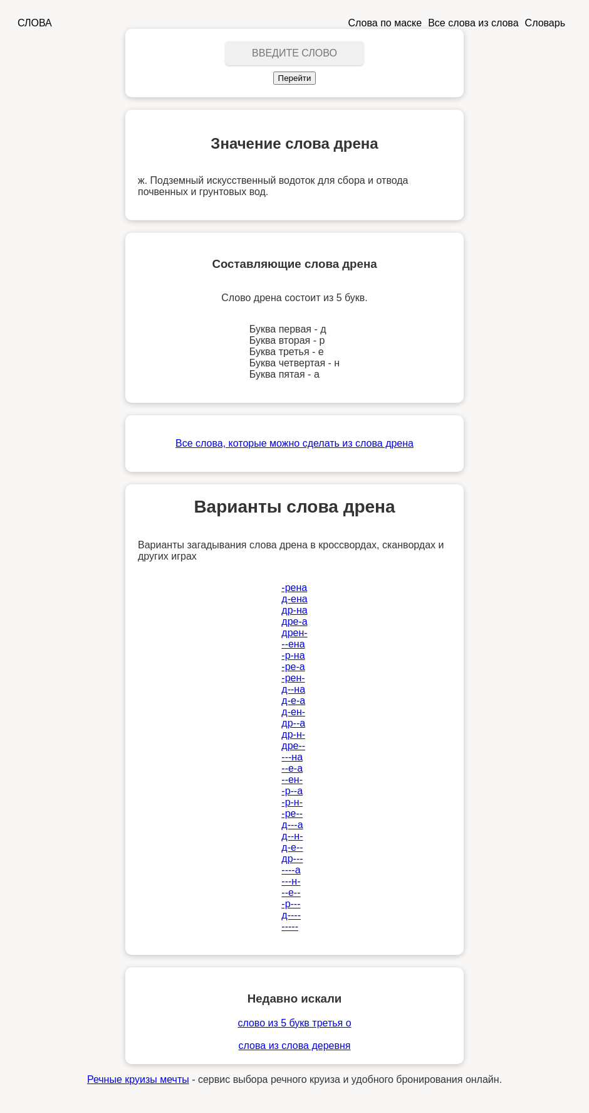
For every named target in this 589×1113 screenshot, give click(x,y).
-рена (294, 587)
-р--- (290, 903)
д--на (293, 689)
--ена (293, 644)
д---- (291, 915)
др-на (294, 610)
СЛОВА (35, 23)
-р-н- (292, 802)
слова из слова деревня (295, 1045)
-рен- (293, 678)
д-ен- (293, 711)
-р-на (293, 655)
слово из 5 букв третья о (294, 1023)
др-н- (293, 734)
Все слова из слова (473, 23)
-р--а (292, 790)
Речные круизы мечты (138, 1079)
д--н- (292, 836)
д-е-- (292, 847)
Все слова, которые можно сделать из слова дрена (294, 443)
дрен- (294, 632)
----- (289, 926)
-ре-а (293, 666)
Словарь (545, 23)
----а (290, 870)
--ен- (292, 779)
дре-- (293, 745)
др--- (292, 858)
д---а (292, 824)
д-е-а (293, 700)
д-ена (294, 599)
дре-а (294, 621)
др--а (293, 723)
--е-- (290, 892)
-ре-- (292, 813)
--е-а (292, 768)
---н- (290, 881)
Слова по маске (385, 23)
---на (292, 757)
